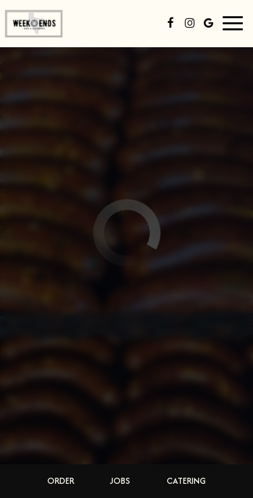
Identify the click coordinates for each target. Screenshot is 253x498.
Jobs (120, 480)
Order (60, 480)
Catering (186, 480)
